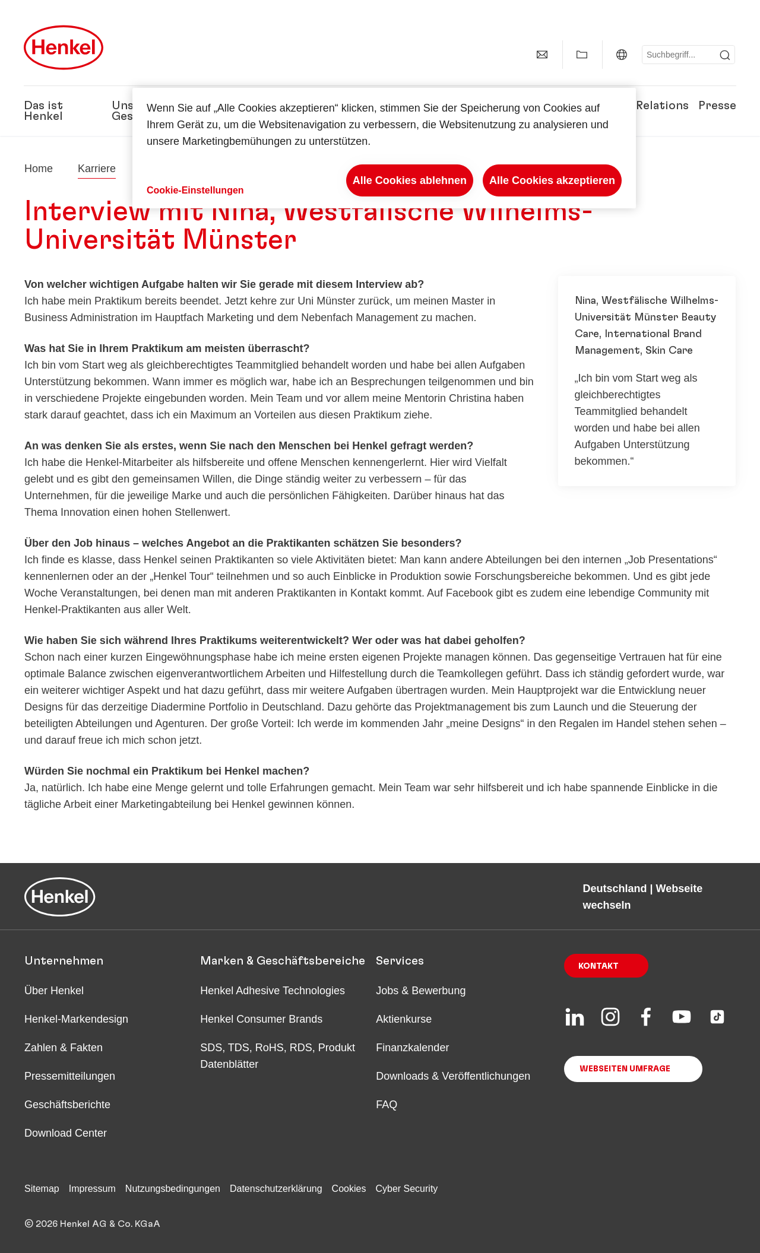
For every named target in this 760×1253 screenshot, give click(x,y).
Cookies (349, 1189)
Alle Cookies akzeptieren (552, 180)
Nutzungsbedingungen (172, 1189)
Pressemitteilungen (69, 1076)
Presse (717, 105)
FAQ (386, 1105)
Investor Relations (637, 105)
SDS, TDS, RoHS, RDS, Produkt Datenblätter (277, 1056)
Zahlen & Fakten (63, 1048)
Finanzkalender (412, 1048)
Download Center (65, 1133)
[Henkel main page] (63, 47)
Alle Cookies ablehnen (410, 180)
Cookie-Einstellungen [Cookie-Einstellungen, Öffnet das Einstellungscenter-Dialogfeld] (195, 190)
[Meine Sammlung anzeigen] (582, 54)
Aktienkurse (404, 1019)
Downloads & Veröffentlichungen (453, 1076)
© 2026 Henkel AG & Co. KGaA (92, 1224)
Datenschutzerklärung (276, 1189)
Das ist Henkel (43, 111)
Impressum (92, 1189)
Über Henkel (54, 991)
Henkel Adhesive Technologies (272, 991)
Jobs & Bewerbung (421, 991)
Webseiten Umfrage (625, 1069)
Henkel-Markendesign (76, 1019)
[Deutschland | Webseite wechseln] (621, 54)
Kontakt (598, 966)
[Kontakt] (542, 54)
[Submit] (724, 55)
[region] (384, 148)
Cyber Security (406, 1189)
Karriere (97, 169)
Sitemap (41, 1189)
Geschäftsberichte (67, 1105)
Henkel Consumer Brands (261, 1019)
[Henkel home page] (38, 169)
